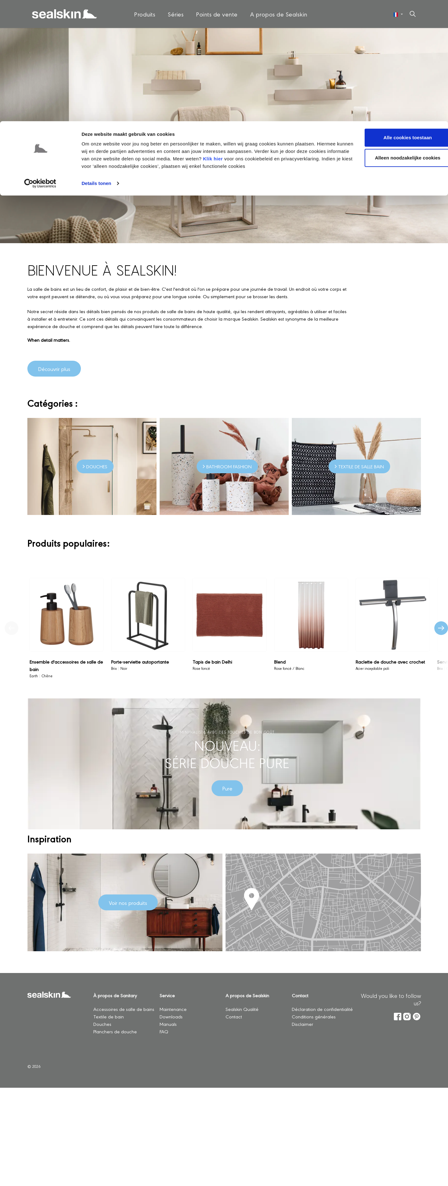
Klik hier (236, 37)
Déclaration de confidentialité (322, 1009)
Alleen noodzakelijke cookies (396, 36)
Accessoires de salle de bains (123, 1009)
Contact (234, 1016)
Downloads (171, 1016)
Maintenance (173, 1009)
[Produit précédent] (11, 628)
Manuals (168, 1024)
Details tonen (96, 62)
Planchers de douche (115, 1031)
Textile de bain (108, 1016)
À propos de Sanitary (115, 995)
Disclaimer (302, 1024)
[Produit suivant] (441, 628)
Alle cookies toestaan (396, 16)
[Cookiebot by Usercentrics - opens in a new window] (40, 62)
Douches (102, 1024)
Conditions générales (314, 1016)
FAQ (164, 1031)
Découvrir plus (54, 369)
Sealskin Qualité (243, 1009)
